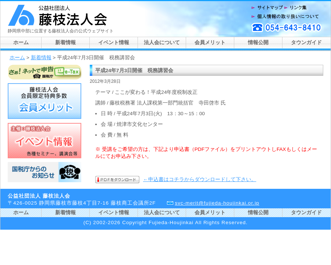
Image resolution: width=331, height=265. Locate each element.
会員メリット (210, 42)
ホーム (21, 42)
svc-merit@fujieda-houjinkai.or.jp (217, 203)
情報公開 (258, 42)
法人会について (162, 42)
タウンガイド (306, 42)
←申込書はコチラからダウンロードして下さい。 (199, 179)
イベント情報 (113, 42)
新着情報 (65, 42)
